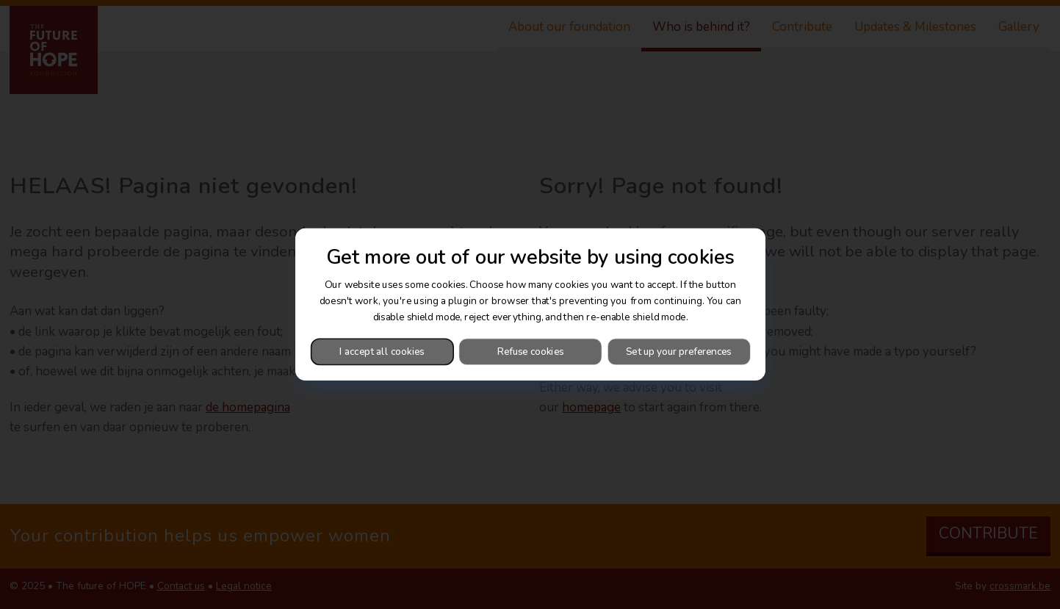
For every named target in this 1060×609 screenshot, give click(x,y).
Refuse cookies (530, 351)
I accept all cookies (381, 351)
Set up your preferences (678, 351)
